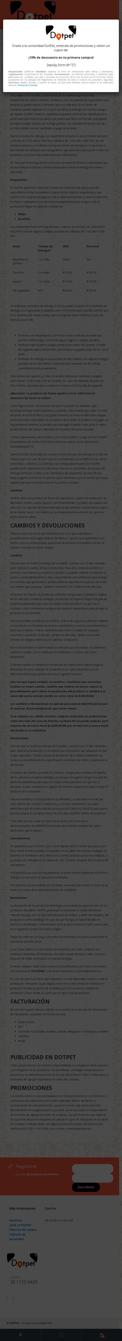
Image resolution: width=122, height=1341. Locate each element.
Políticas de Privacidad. (28, 85)
